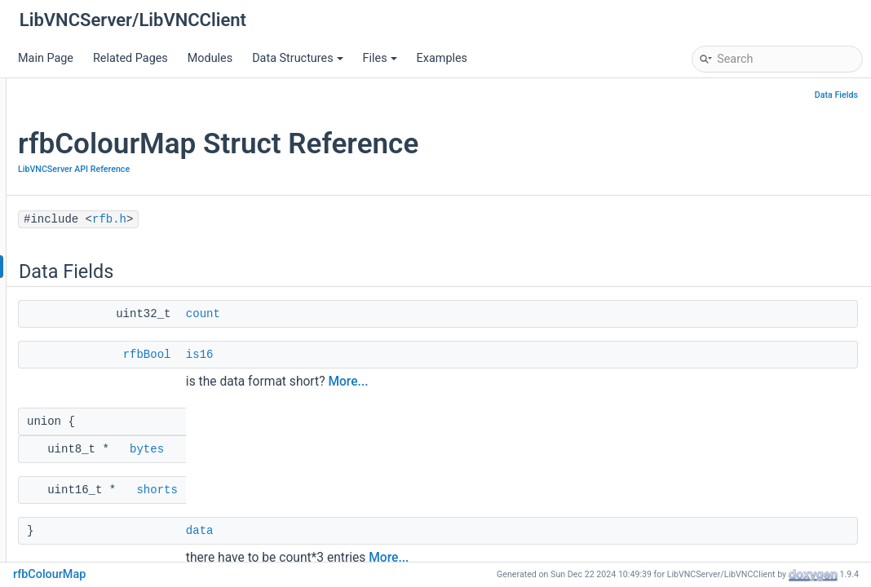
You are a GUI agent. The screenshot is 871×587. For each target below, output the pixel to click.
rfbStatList (82, 413)
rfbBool (346, 354)
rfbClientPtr (85, 437)
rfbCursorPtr (88, 462)
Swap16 (76, 560)
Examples (442, 58)
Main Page (45, 58)
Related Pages (130, 58)
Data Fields (836, 95)
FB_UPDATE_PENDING (114, 511)
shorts (355, 490)
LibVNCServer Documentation (106, 119)
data (399, 530)
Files (380, 58)
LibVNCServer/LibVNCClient (89, 95)
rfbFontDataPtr (94, 486)
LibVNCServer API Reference (117, 217)
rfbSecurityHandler (104, 291)
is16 (399, 354)
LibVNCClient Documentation (105, 144)
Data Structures (297, 58)
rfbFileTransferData (106, 388)
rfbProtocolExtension (110, 315)
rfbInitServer (87, 535)
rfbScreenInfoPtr (98, 364)
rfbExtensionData (100, 339)
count (402, 313)
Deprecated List (70, 168)
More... (547, 381)
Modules (210, 58)
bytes (346, 449)
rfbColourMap (92, 266)
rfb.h (67, 242)
